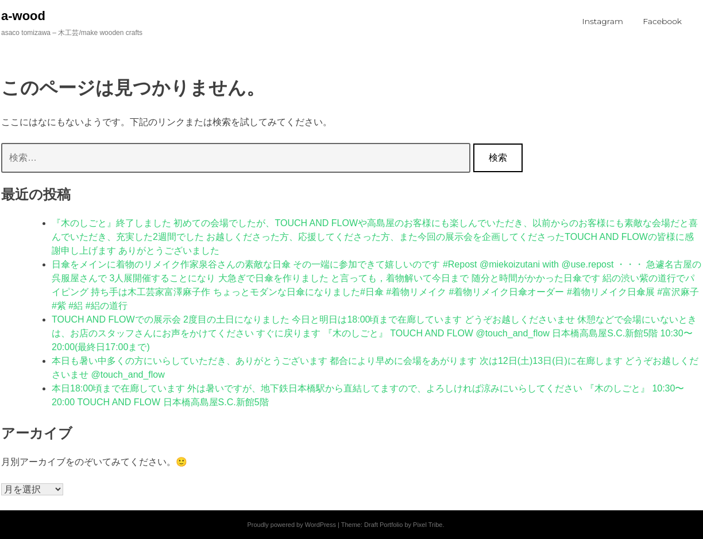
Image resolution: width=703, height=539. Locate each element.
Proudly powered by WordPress (291, 524)
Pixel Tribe (427, 524)
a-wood (23, 16)
